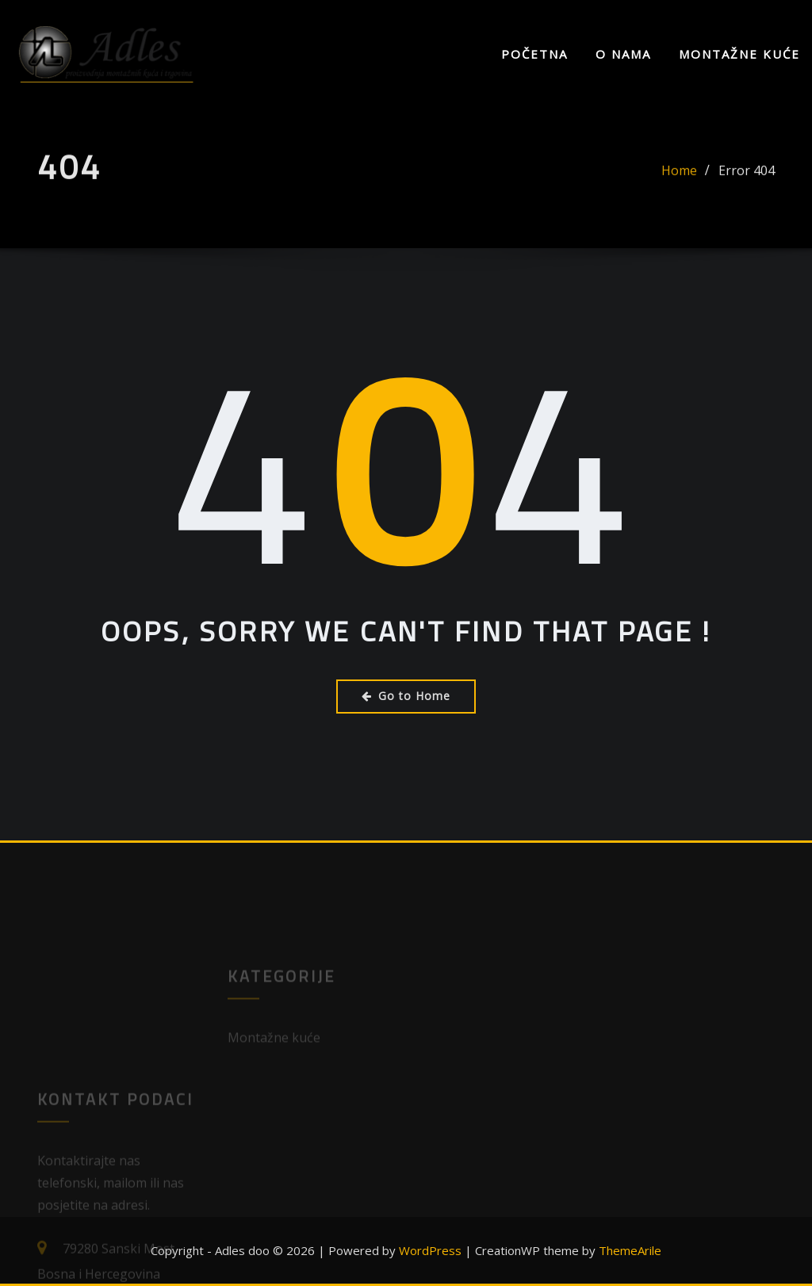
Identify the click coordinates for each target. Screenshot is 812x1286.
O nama (623, 54)
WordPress (430, 1250)
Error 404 (746, 181)
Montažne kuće (739, 54)
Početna (534, 54)
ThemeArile (630, 1250)
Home (679, 181)
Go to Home (406, 695)
